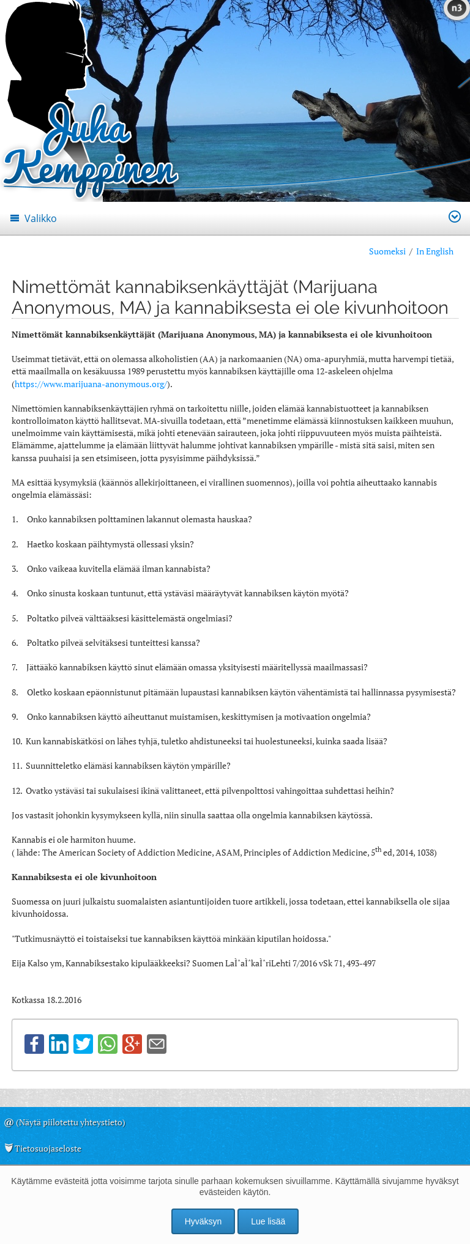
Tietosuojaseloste (48, 1148)
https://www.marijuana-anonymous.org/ (91, 384)
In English (434, 251)
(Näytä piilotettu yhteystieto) (70, 1122)
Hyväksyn (203, 1221)
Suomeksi (387, 251)
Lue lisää (268, 1221)
